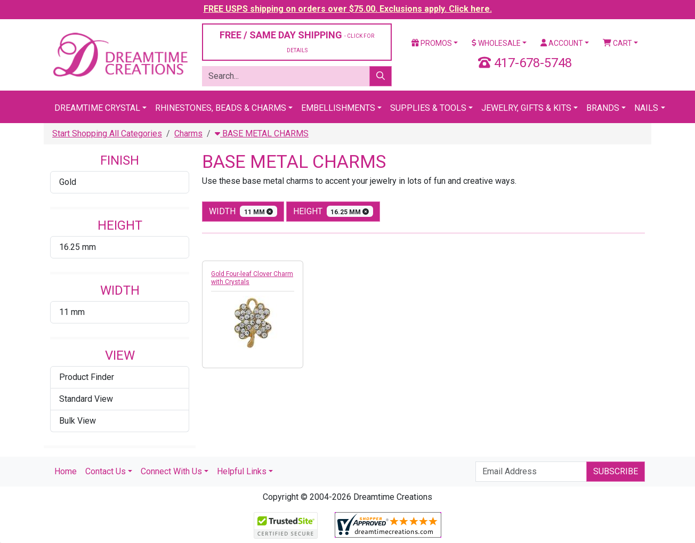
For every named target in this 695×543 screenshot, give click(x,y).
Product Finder (86, 377)
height (333, 211)
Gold (67, 182)
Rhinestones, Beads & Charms (220, 108)
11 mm (72, 312)
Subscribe (615, 471)
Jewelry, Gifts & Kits (526, 108)
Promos (431, 43)
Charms (188, 133)
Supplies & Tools (428, 108)
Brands (602, 108)
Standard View (86, 399)
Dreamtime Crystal (97, 108)
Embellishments (338, 108)
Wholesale (496, 43)
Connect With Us (171, 471)
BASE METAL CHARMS (262, 133)
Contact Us (105, 471)
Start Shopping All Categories (107, 133)
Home (65, 471)
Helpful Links (241, 471)
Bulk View (77, 421)
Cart (617, 43)
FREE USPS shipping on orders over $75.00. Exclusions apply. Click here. (348, 9)
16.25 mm (77, 247)
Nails (646, 108)
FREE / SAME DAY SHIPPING (297, 41)
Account (561, 43)
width (243, 211)
